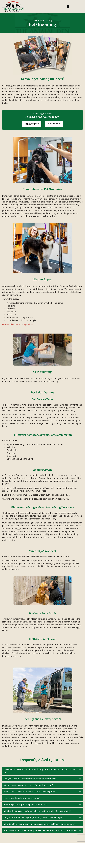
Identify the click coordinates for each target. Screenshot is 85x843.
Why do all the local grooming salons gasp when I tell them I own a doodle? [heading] (39, 824)
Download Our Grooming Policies (18, 324)
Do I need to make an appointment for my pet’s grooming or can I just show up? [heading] (39, 771)
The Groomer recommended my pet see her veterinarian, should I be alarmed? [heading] (40, 830)
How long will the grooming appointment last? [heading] (25, 804)
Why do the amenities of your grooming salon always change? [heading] (33, 817)
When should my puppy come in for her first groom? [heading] (28, 785)
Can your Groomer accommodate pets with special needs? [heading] (31, 778)
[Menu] (68, 6)
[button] (80, 769)
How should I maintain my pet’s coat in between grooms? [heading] (30, 791)
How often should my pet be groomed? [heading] (22, 798)
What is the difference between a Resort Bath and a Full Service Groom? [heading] (37, 811)
